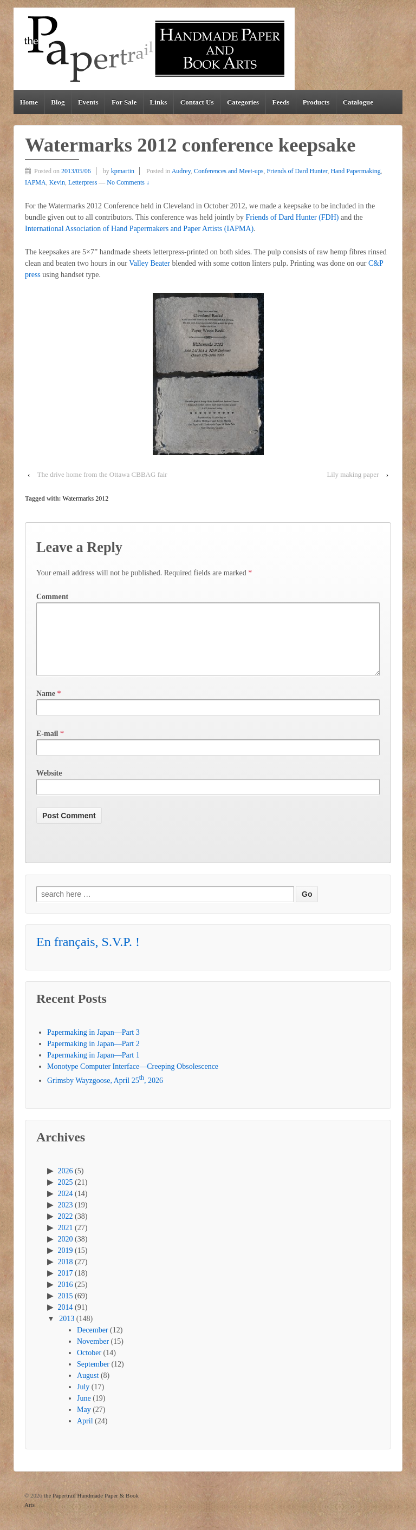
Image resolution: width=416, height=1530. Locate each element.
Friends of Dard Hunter (297, 171)
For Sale (124, 102)
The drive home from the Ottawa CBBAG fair (102, 474)
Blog (57, 102)
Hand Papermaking (355, 171)
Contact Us (197, 102)
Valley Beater (149, 263)
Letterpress (82, 182)
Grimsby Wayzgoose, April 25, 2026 (105, 1093)
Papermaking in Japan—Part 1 (93, 1068)
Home (29, 102)
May (84, 1423)
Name (45, 706)
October (89, 1366)
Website (49, 786)
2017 (65, 1286)
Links (158, 102)
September (93, 1377)
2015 (65, 1309)
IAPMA (35, 182)
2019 (65, 1263)
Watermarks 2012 (86, 498)
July (83, 1400)
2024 (65, 1207)
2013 (66, 1332)
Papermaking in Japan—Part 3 (93, 1045)
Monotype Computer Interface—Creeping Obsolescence (132, 1079)
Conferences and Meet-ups (229, 171)
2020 (65, 1252)
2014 (65, 1320)
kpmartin (122, 171)
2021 (65, 1241)
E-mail (47, 747)
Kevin (57, 182)
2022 (65, 1229)
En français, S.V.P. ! (88, 955)
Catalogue (358, 102)
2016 (65, 1297)
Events (88, 102)
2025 (65, 1195)
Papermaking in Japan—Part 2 (93, 1057)
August (88, 1388)
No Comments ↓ (128, 182)
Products (316, 102)
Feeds (281, 102)
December (92, 1343)
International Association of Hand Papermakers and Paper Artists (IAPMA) (139, 229)
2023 (65, 1218)
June (84, 1411)
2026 (65, 1184)
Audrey (181, 171)
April (85, 1434)
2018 (65, 1275)
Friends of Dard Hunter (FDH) (292, 217)
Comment (52, 597)
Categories (243, 102)
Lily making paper (353, 474)
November (93, 1354)
